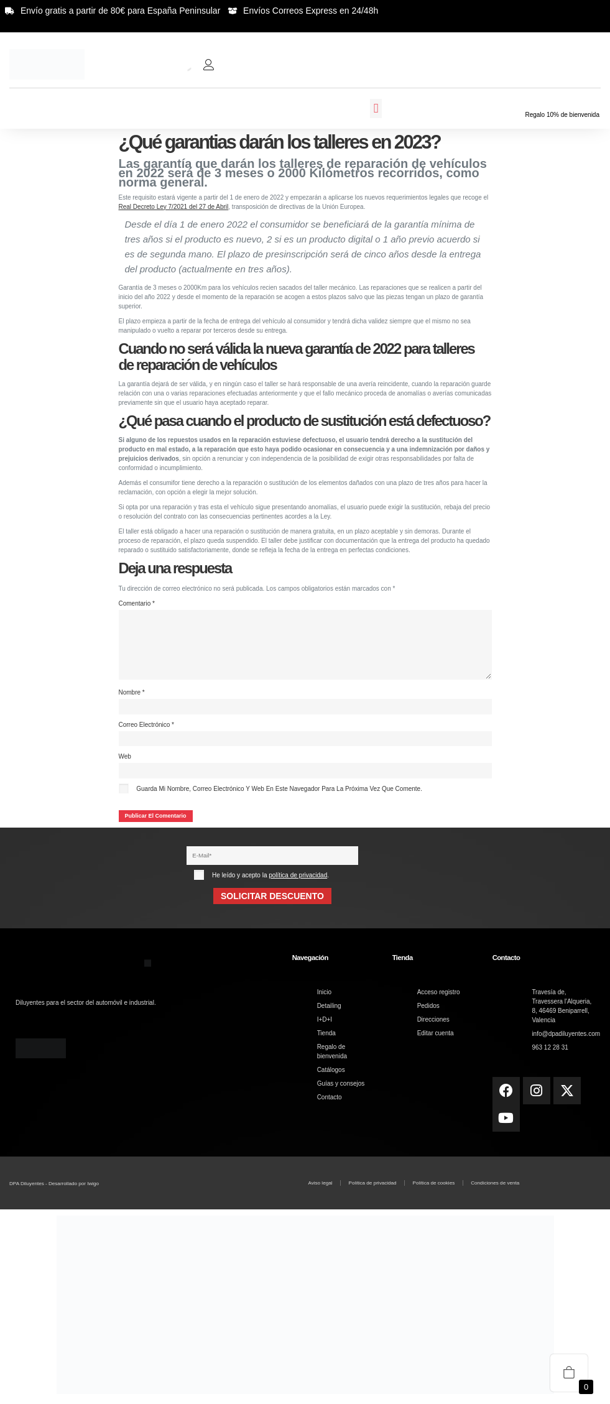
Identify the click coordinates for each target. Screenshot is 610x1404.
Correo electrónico (147, 727)
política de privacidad (298, 878)
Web (125, 759)
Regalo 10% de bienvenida (562, 114)
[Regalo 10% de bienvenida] (562, 102)
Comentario (137, 603)
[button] (375, 109)
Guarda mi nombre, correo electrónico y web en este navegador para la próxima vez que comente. (279, 791)
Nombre (132, 694)
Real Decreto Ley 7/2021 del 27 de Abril (174, 206)
